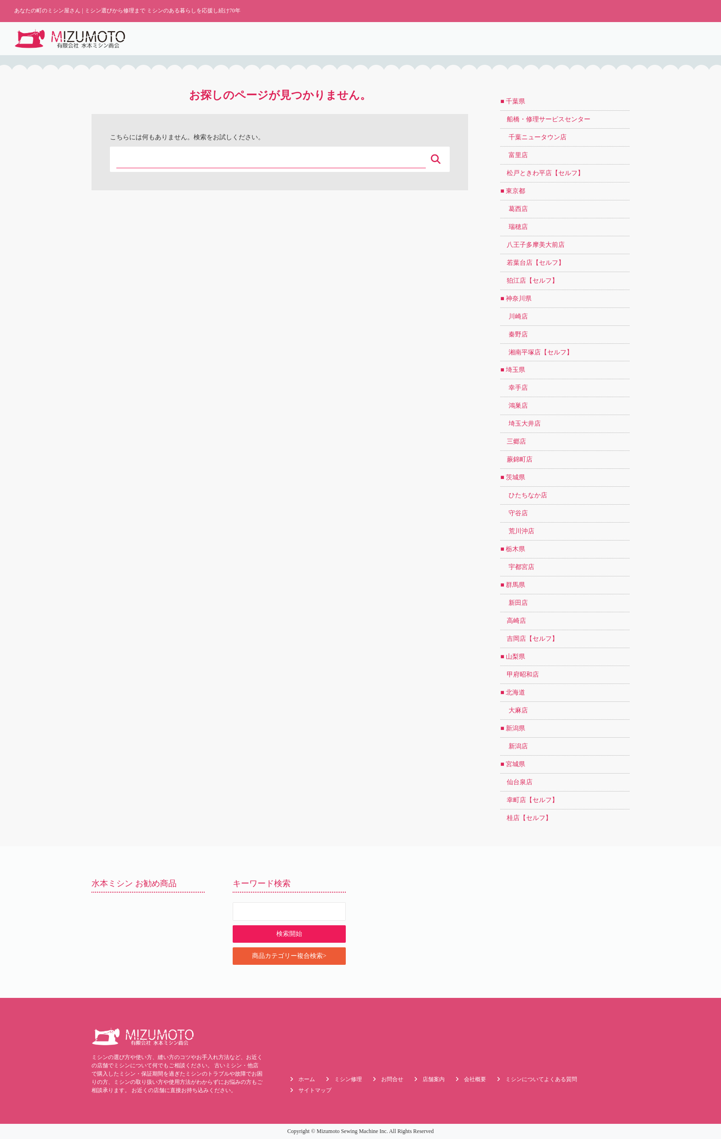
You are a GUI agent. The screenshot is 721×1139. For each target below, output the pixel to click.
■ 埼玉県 (512, 369)
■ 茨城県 (512, 477)
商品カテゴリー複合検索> (289, 955)
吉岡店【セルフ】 (529, 638)
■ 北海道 (512, 692)
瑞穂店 (514, 226)
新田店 (514, 602)
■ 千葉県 (512, 101)
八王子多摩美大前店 (532, 244)
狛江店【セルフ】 (529, 280)
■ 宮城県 (512, 764)
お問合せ (392, 1079)
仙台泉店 (516, 782)
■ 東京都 (512, 191)
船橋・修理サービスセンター (545, 119)
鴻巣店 (514, 405)
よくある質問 (503, 38)
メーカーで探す (640, 38)
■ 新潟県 (512, 728)
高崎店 (513, 620)
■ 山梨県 (512, 656)
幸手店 (514, 387)
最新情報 (414, 38)
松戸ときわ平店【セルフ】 (542, 173)
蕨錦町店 (516, 459)
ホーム (379, 38)
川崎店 (514, 316)
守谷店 (514, 513)
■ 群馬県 (512, 584)
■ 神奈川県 (516, 298)
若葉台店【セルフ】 (532, 262)
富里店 (514, 155)
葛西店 (514, 208)
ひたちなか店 (523, 495)
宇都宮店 (517, 567)
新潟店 (514, 746)
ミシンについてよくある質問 (541, 1079)
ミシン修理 (456, 38)
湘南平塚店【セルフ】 (536, 352)
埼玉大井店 (520, 423)
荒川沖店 (517, 531)
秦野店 (514, 334)
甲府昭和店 (519, 674)
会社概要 (688, 38)
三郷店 (513, 441)
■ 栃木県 (512, 549)
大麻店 (514, 710)
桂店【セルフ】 (526, 817)
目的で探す (589, 38)
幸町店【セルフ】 (529, 800)
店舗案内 (548, 38)
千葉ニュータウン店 (533, 137)
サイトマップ (315, 1090)
